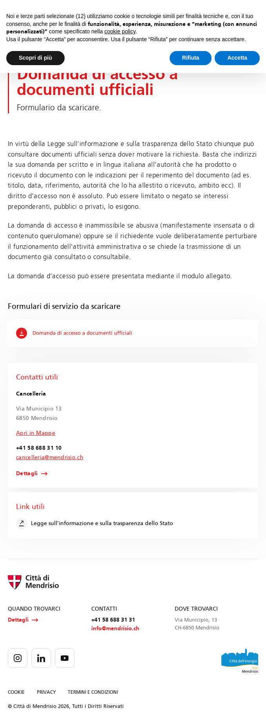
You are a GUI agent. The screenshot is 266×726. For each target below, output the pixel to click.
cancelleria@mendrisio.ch (49, 457)
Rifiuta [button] (190, 58)
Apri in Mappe (35, 433)
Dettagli (27, 474)
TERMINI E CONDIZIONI (93, 692)
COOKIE (16, 692)
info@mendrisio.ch (115, 628)
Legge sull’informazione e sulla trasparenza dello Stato (94, 523)
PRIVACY (46, 692)
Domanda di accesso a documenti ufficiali (74, 333)
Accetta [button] (237, 58)
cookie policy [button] (120, 31)
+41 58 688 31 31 (113, 620)
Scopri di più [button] (35, 58)
